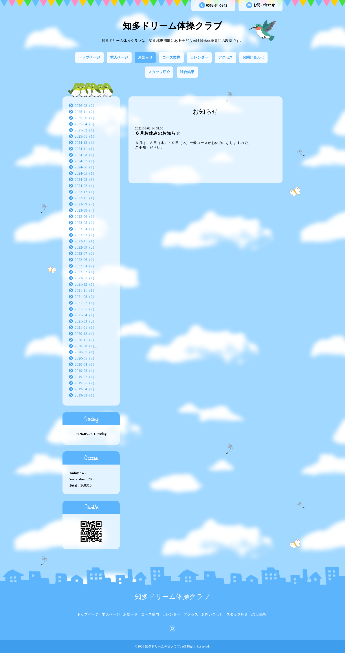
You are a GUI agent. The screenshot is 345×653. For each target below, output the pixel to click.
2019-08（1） (85, 371)
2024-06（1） (85, 167)
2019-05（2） (85, 383)
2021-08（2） (85, 297)
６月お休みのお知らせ (157, 133)
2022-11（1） (85, 241)
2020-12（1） (85, 334)
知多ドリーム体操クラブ (172, 26)
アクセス (225, 57)
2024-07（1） (85, 161)
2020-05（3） (85, 358)
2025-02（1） (85, 130)
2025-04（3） (85, 124)
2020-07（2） (85, 352)
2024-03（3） (85, 179)
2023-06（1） (85, 216)
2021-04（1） (85, 315)
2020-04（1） (85, 364)
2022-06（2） (85, 260)
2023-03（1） (85, 235)
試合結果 (187, 72)
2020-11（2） (85, 340)
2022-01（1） (85, 278)
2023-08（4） (85, 210)
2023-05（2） (85, 223)
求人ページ (119, 57)
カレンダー (199, 57)
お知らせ (145, 57)
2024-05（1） (85, 173)
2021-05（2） (85, 309)
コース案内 (171, 57)
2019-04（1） (85, 389)
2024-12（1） (85, 142)
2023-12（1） (85, 192)
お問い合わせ (260, 5)
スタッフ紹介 (159, 72)
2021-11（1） (85, 290)
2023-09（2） (85, 204)
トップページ (89, 57)
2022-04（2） (85, 266)
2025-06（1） (85, 118)
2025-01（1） (85, 136)
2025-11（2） (85, 112)
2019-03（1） (85, 395)
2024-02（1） (85, 186)
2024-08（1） (85, 155)
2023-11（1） (85, 198)
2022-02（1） (85, 272)
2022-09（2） (85, 247)
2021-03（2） (85, 321)
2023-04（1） (85, 229)
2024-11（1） (85, 149)
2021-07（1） (85, 303)
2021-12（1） (85, 284)
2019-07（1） (85, 377)
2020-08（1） (85, 346)
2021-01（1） (85, 327)
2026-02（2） (85, 105)
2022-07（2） (85, 253)
